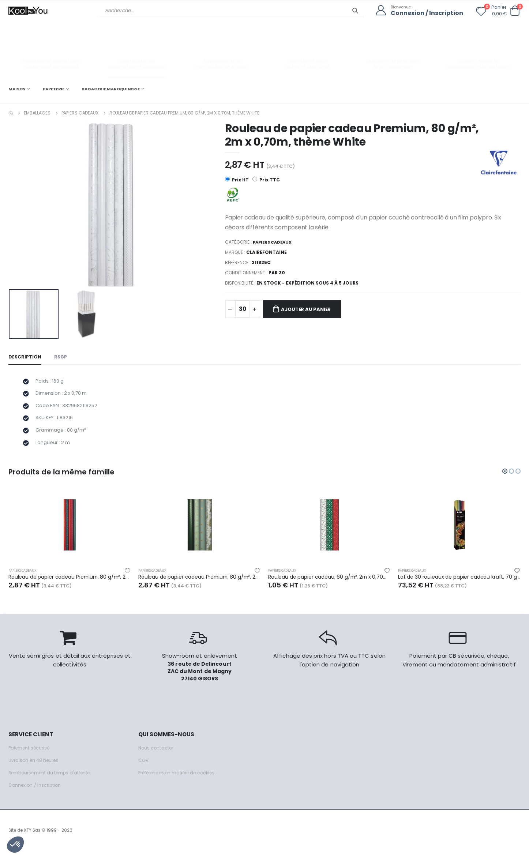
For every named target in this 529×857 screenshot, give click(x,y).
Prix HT (237, 180)
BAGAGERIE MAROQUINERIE (111, 88)
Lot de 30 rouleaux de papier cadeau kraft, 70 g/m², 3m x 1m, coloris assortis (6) (459, 582)
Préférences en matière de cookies (181, 778)
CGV (143, 766)
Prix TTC (266, 180)
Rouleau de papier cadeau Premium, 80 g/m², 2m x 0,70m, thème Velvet (69, 582)
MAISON (17, 88)
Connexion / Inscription (425, 13)
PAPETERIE (53, 88)
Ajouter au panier (310, 309)
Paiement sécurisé (30, 754)
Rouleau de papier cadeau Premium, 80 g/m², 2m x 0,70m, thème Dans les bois (199, 582)
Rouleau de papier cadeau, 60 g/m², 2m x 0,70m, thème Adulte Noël (329, 582)
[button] (515, 11)
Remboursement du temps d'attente (52, 778)
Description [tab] (25, 357)
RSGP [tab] (62, 357)
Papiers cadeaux (79, 112)
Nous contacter (156, 754)
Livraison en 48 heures (35, 766)
